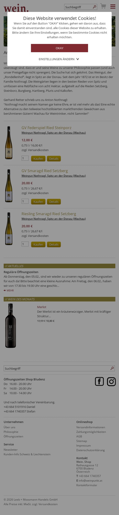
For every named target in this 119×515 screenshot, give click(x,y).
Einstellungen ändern (57, 59)
